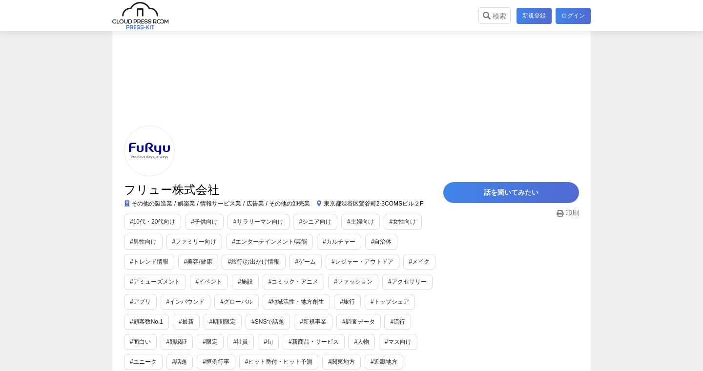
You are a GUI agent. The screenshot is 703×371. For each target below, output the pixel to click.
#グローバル (236, 301)
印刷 (568, 218)
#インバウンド (185, 301)
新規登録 (532, 15)
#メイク (419, 261)
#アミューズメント (155, 281)
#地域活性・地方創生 (297, 301)
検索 (492, 16)
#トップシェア (390, 301)
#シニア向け (315, 221)
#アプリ (140, 301)
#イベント (209, 281)
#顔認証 (140, 341)
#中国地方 (384, 361)
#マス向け (361, 341)
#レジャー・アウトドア (362, 261)
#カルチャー (339, 241)
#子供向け (204, 221)
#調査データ (358, 321)
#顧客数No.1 (146, 321)
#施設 (245, 281)
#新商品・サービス (277, 341)
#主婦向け (360, 221)
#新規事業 (313, 321)
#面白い (431, 321)
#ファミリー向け (194, 241)
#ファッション (353, 281)
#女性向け (403, 221)
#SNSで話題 (267, 321)
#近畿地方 (341, 361)
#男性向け (143, 241)
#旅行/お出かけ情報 (253, 261)
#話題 (137, 361)
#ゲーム (305, 261)
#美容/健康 (198, 261)
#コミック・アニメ (294, 281)
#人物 (325, 341)
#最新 (186, 321)
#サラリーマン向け (258, 221)
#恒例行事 (174, 361)
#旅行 (347, 301)
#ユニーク (404, 341)
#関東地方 (299, 361)
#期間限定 (222, 321)
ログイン (573, 15)
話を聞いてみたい (517, 195)
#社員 (204, 341)
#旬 (232, 341)
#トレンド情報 (149, 261)
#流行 (397, 321)
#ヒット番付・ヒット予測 (236, 361)
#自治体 (381, 241)
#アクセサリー (407, 281)
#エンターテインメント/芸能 (269, 241)
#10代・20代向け (152, 221)
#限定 (174, 341)
